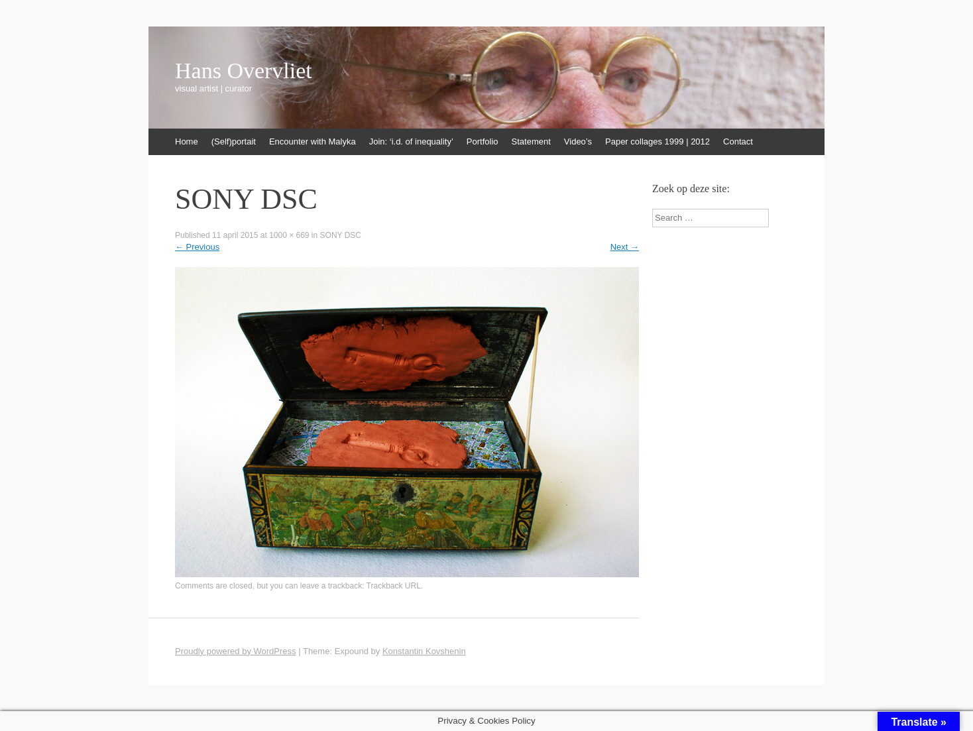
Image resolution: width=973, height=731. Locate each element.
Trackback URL (394, 585)
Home (186, 141)
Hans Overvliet (243, 71)
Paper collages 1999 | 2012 (657, 141)
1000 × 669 (289, 235)
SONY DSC (340, 235)
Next (624, 247)
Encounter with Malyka (312, 141)
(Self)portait (233, 141)
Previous (197, 247)
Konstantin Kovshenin (424, 651)
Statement (531, 141)
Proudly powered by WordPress (235, 651)
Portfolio (482, 141)
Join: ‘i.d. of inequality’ (411, 141)
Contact (738, 141)
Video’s (578, 141)
